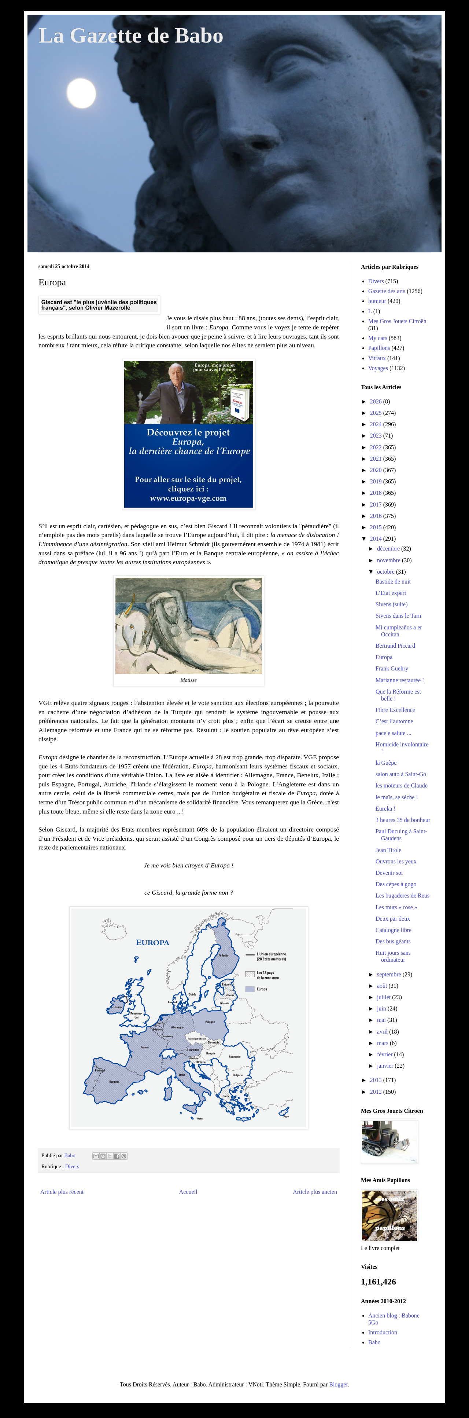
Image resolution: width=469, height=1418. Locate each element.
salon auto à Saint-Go (401, 774)
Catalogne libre (393, 930)
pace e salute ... (393, 733)
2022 (376, 447)
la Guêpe (386, 763)
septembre (390, 974)
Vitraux (377, 358)
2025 (376, 413)
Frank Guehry (392, 668)
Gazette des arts (386, 291)
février (385, 1054)
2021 (376, 459)
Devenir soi (389, 873)
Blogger (338, 1384)
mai (382, 1020)
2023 (376, 435)
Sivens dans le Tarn (398, 616)
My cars (377, 338)
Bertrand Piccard (395, 646)
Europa (384, 657)
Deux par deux (393, 919)
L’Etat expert (391, 593)
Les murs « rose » (396, 907)
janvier (386, 1066)
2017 (376, 504)
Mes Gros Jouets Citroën (397, 321)
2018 (376, 493)
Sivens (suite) (392, 604)
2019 (376, 481)
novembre (389, 560)
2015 (376, 527)
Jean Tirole (389, 850)
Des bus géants (393, 941)
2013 (376, 1080)
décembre (389, 548)
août (383, 986)
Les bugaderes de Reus (402, 895)
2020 (376, 470)
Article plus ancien (315, 1192)
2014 (376, 539)
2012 (376, 1092)
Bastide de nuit (393, 581)
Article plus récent (62, 1192)
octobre (386, 572)
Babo (374, 1342)
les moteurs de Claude (402, 785)
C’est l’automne (394, 721)
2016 (376, 516)
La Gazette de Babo (131, 35)
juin (382, 1008)
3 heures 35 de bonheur (403, 820)
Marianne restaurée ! (400, 680)
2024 (376, 424)
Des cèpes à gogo (396, 884)
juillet (384, 997)
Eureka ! (386, 808)
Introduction (382, 1332)
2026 (376, 401)
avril (383, 1031)
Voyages (378, 368)
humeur (377, 301)
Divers (72, 1166)
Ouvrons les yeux (396, 861)
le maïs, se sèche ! (397, 797)
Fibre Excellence (395, 710)
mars (383, 1043)
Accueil (188, 1192)
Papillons (379, 348)
